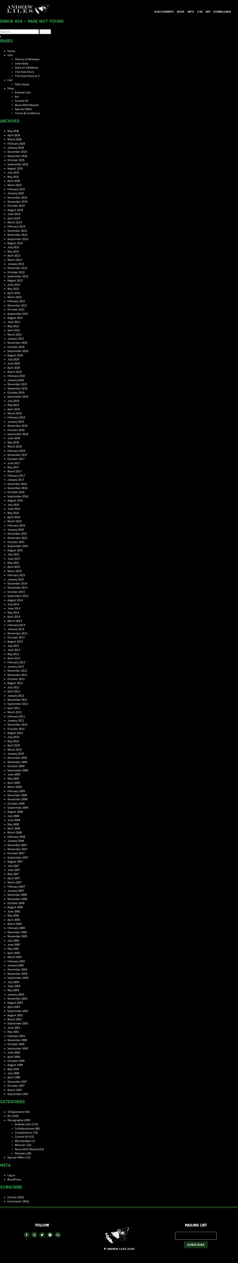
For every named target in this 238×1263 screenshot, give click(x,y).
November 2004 (17, 973)
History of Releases (27, 59)
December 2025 (17, 151)
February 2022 (16, 301)
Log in (11, 1175)
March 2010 (14, 749)
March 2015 (14, 571)
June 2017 (13, 463)
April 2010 (13, 745)
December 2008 (17, 795)
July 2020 (13, 359)
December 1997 (17, 1081)
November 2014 (17, 587)
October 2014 (16, 592)
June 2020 (13, 363)
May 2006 (13, 915)
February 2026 (16, 143)
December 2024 (17, 197)
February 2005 (16, 961)
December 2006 (17, 895)
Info (190, 12)
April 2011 (13, 708)
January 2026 (15, 147)
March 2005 (14, 957)
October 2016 (16, 492)
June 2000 (13, 1052)
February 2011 (16, 716)
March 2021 (14, 334)
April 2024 (13, 218)
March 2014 (14, 621)
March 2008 (14, 832)
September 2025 (17, 164)
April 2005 (13, 953)
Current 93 (21, 101)
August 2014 (15, 600)
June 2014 (13, 608)
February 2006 (16, 928)
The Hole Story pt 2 (27, 76)
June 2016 (13, 509)
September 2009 (17, 770)
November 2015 (17, 538)
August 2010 (15, 733)
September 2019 (17, 396)
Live (200, 12)
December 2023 (17, 230)
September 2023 (17, 239)
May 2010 (13, 741)
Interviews (21, 63)
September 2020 (17, 351)
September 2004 (17, 978)
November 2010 (17, 724)
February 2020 (16, 376)
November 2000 (17, 1040)
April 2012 (13, 691)
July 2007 (13, 866)
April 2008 (13, 828)
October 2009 (16, 766)
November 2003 (17, 998)
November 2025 (17, 156)
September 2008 (17, 807)
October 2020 (16, 347)
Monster (20, 1145)
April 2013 (13, 658)
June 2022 (13, 284)
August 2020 (15, 355)
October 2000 (16, 1044)
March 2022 (14, 297)
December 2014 (17, 583)
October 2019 (16, 392)
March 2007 (14, 882)
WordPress (14, 1179)
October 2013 (16, 637)
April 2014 (13, 616)
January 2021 (15, 338)
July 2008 (13, 816)
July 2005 (13, 940)
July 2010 (13, 737)
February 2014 (16, 625)
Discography (164, 12)
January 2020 (15, 380)
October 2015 (16, 542)
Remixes (20, 1153)
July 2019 (13, 401)
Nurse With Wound (26, 105)
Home (11, 51)
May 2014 (13, 612)
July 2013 (13, 646)
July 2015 (13, 554)
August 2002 (15, 1015)
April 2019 (13, 409)
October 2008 (16, 803)
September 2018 (17, 434)
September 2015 (17, 546)
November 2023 (17, 235)
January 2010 (15, 753)
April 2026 (13, 135)
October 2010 (16, 729)
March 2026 (14, 139)
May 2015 (13, 562)
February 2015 (16, 575)
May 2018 (13, 442)
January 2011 (15, 720)
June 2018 (13, 438)
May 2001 (13, 1031)
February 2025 (16, 189)
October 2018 (16, 430)
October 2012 (16, 679)
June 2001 (13, 1027)
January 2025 (15, 193)
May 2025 (13, 177)
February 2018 (16, 451)
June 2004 (13, 986)
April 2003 (13, 1007)
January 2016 (15, 529)
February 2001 (16, 1036)
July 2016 (13, 504)
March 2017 (14, 471)
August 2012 (15, 683)
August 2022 (15, 280)
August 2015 (15, 550)
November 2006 (17, 899)
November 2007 (17, 849)
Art (208, 12)
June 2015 (13, 558)
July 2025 (13, 172)
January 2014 (15, 629)
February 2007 (16, 886)
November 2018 (17, 425)
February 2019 (16, 417)
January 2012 (15, 695)
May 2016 (13, 513)
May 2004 (13, 990)
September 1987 (17, 1094)
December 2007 (17, 845)
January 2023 (15, 264)
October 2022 (16, 272)
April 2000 (13, 1057)
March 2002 (14, 1019)
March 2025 (14, 185)
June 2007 (13, 870)
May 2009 (13, 778)
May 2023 (13, 251)
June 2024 (13, 214)
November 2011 (17, 699)
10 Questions (15, 1112)
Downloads (222, 12)
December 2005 (17, 932)
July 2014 (13, 604)
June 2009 (13, 774)
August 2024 (15, 210)
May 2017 (13, 467)
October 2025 (16, 160)
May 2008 (13, 824)
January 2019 (15, 421)
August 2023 (15, 243)
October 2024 (16, 205)
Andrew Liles (29, 9)
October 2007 (16, 853)
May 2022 (13, 288)
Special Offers (23, 109)
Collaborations (24, 1128)
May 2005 (13, 948)
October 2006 (16, 903)
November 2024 (17, 201)
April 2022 (13, 293)
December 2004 (17, 969)
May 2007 (13, 874)
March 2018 (14, 446)
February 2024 (16, 226)
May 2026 (13, 131)
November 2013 (17, 633)
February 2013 (16, 662)
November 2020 (17, 342)
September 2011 (17, 704)
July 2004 (13, 982)
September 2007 (17, 857)
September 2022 (17, 276)
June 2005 (13, 944)
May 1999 (13, 1069)
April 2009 (13, 783)
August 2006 (15, 907)
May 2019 (13, 405)
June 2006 (13, 911)
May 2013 (13, 654)
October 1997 (16, 1085)
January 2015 (15, 579)
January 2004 (15, 994)
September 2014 (17, 596)
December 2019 (17, 384)
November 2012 (17, 675)
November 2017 (17, 455)
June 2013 (13, 650)
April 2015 (13, 567)
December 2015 (17, 533)
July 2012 (13, 687)
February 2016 (16, 525)
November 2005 (17, 936)
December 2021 (17, 305)
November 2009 (17, 762)
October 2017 (16, 459)
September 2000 (17, 1048)
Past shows (22, 84)
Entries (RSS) (15, 1197)
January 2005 (15, 965)
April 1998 (13, 1077)
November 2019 (17, 388)
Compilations (23, 1132)
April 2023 (13, 255)
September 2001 (17, 1023)
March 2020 (14, 372)
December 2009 (17, 758)
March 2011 (14, 712)
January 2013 (15, 666)
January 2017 (15, 479)
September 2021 (17, 314)
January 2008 (15, 841)
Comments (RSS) (18, 1201)
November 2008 (17, 799)
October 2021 (16, 309)
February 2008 (16, 836)
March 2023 (14, 260)
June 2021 (13, 322)
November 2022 (17, 268)
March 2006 (14, 924)
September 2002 (17, 1011)
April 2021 (13, 330)
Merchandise (23, 1141)
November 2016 (17, 488)
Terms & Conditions (27, 113)
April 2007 (13, 878)
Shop (180, 12)
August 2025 (15, 168)
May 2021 (13, 326)
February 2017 (16, 475)
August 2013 (15, 641)
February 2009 (16, 791)
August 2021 (15, 318)
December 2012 (17, 670)
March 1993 (14, 1090)
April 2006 (13, 920)
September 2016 (17, 496)
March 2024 (14, 222)
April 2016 (13, 517)
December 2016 (17, 484)
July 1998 (13, 1073)
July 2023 (13, 247)
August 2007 (15, 861)
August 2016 (15, 500)
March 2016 (14, 521)
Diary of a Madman (26, 67)
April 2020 (13, 367)
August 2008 (15, 811)
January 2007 (15, 890)
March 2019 (14, 413)
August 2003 (15, 1002)
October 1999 (16, 1061)
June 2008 (13, 820)
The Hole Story (24, 72)
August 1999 (15, 1065)
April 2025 (13, 181)
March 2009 (14, 787)
